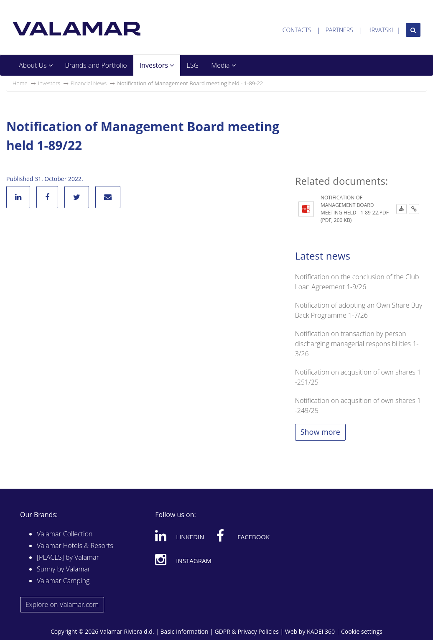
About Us (36, 65)
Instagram (183, 559)
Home (20, 83)
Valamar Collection (65, 533)
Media (223, 65)
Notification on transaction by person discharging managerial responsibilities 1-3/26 (357, 343)
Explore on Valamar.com (62, 604)
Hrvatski (380, 30)
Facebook (243, 535)
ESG (192, 65)
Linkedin (179, 535)
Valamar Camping (63, 580)
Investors (157, 65)
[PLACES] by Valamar (68, 557)
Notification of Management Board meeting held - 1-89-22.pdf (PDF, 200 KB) (355, 209)
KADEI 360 (321, 631)
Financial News (89, 83)
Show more (320, 432)
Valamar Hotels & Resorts (75, 545)
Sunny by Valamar (63, 569)
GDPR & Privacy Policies (247, 631)
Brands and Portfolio (96, 65)
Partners (339, 30)
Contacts (297, 30)
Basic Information (184, 631)
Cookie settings (361, 631)
